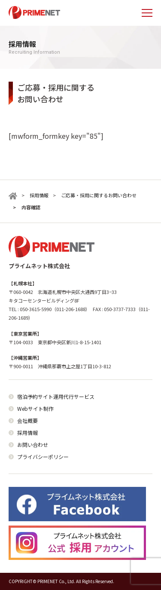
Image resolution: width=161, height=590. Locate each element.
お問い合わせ (32, 444)
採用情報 (27, 432)
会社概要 (27, 420)
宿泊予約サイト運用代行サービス (55, 396)
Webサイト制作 (35, 408)
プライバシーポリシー (43, 456)
